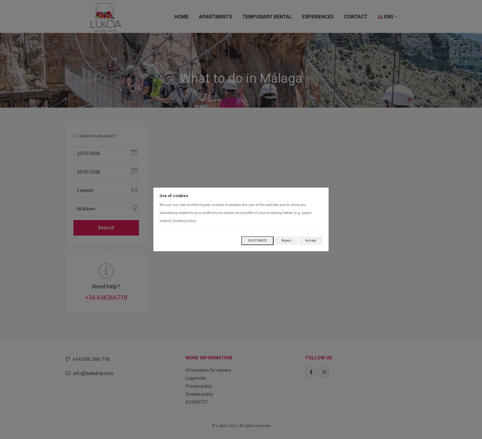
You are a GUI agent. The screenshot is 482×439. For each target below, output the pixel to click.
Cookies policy (184, 221)
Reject (286, 240)
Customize (257, 241)
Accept (311, 240)
